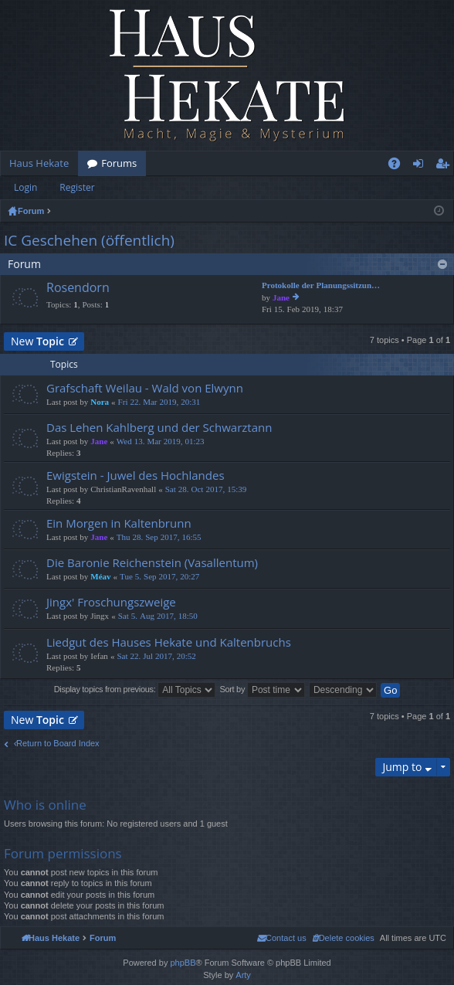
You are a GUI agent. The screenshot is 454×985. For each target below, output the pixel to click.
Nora (99, 402)
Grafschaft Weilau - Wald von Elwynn (144, 388)
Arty (243, 975)
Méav (100, 576)
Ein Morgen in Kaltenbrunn (118, 523)
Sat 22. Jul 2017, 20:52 (156, 656)
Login (25, 187)
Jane (281, 298)
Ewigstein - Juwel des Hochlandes (135, 475)
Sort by (262, 690)
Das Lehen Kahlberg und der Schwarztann (159, 427)
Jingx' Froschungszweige (111, 602)
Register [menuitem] (445, 166)
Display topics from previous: (135, 690)
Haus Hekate (39, 163)
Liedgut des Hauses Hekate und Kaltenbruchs (168, 642)
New (37, 341)
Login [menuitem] (421, 166)
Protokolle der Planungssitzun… (321, 285)
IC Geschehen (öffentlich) (89, 240)
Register (76, 187)
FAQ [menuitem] (399, 166)
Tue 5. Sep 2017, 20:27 (159, 576)
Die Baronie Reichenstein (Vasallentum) (152, 562)
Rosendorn (78, 288)
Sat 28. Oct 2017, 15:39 (206, 489)
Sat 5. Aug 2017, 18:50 (158, 616)
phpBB (182, 962)
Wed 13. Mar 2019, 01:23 (161, 441)
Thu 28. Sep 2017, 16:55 (159, 537)
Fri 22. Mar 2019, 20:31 (159, 402)
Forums (119, 163)
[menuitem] (343, 938)
